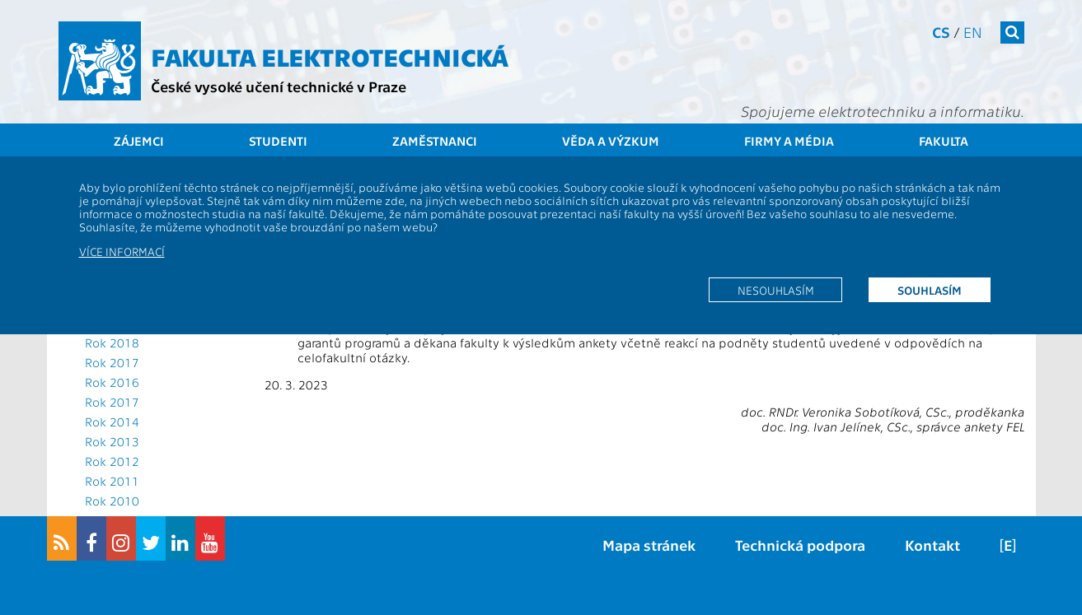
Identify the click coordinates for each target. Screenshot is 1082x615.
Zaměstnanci (434, 140)
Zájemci (139, 140)
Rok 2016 (112, 382)
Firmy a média (789, 140)
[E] (1008, 544)
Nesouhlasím (776, 289)
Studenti (278, 140)
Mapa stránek (649, 544)
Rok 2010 (112, 500)
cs (941, 31)
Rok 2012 (112, 461)
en (972, 31)
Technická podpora (800, 544)
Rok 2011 (112, 480)
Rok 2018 (112, 342)
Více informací (122, 251)
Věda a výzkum (610, 140)
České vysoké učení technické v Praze (278, 86)
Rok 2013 (112, 441)
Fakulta (943, 140)
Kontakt (932, 544)
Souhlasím (929, 289)
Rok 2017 (112, 362)
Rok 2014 (112, 421)
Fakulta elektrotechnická (329, 56)
